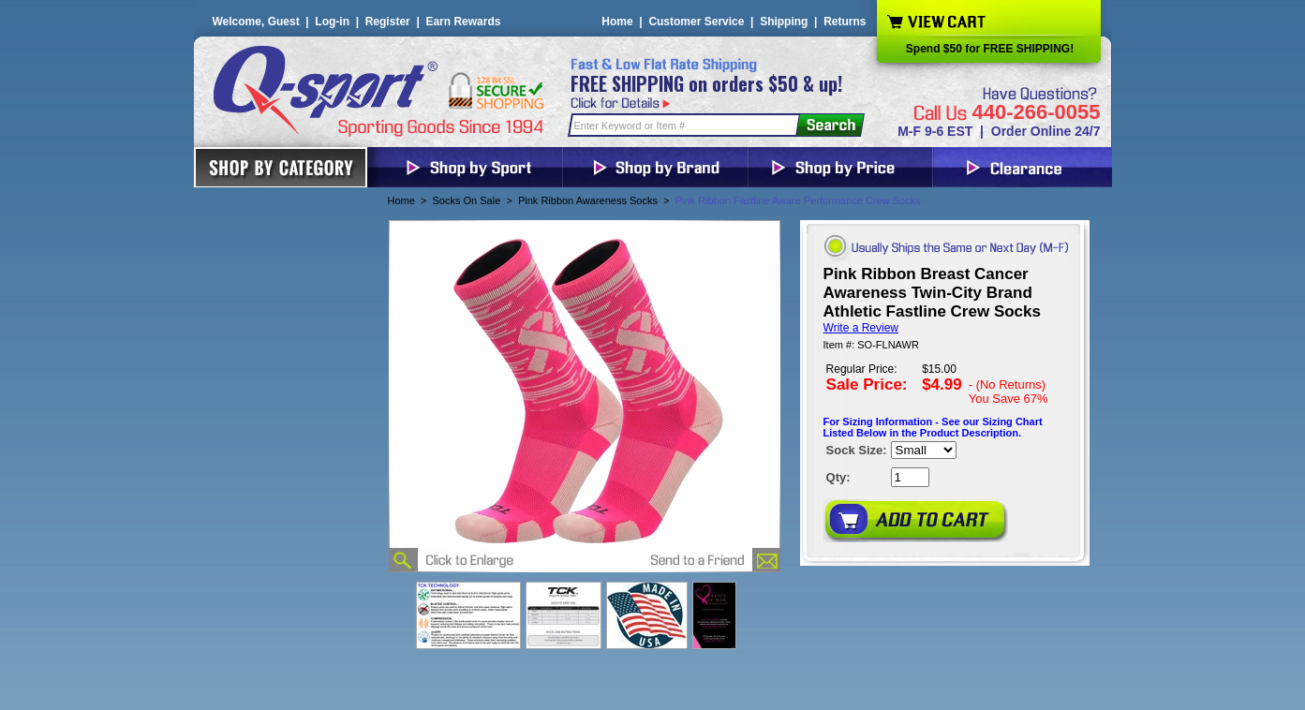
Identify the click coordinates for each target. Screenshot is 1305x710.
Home (616, 21)
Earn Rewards (462, 21)
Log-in (332, 21)
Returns (844, 21)
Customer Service (696, 21)
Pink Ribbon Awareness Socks (588, 200)
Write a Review (860, 327)
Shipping (784, 21)
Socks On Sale (467, 200)
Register (387, 21)
